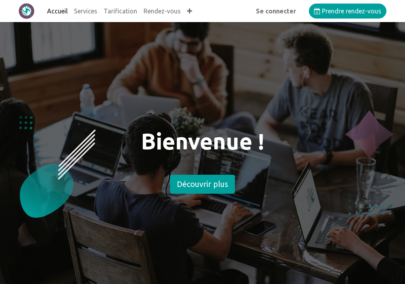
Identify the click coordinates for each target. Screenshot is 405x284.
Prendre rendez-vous (347, 11)
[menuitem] (57, 11)
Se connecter (276, 11)
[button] (189, 11)
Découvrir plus (202, 184)
